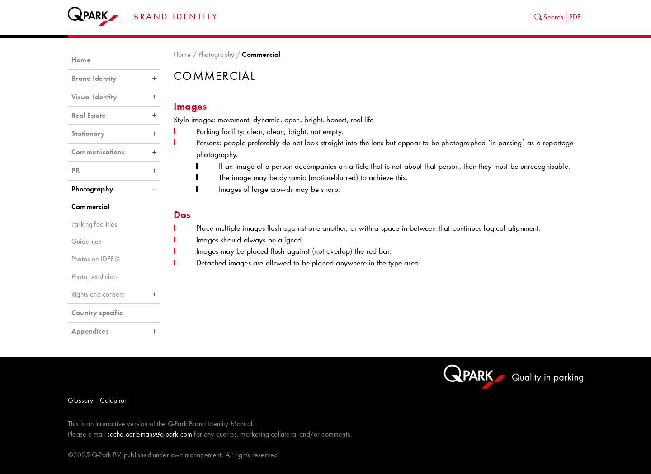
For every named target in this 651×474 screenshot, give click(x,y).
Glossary (80, 400)
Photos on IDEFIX (95, 259)
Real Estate (115, 115)
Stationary (115, 133)
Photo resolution (94, 276)
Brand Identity (115, 78)
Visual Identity (115, 97)
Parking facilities (94, 224)
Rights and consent (115, 294)
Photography (216, 54)
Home (182, 54)
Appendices (115, 331)
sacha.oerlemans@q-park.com (150, 434)
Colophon (113, 400)
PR (115, 170)
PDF (574, 17)
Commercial (90, 206)
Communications (115, 152)
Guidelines (86, 241)
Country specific (97, 312)
